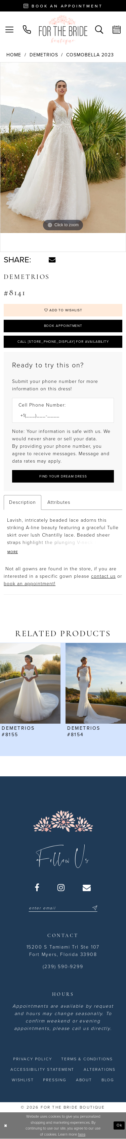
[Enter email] (63, 908)
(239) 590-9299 (63, 966)
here (81, 1134)
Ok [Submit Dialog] (119, 1125)
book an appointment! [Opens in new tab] (29, 584)
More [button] (12, 552)
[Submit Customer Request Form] (63, 476)
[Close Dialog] (5, 1125)
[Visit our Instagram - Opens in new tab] (61, 887)
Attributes (58, 502)
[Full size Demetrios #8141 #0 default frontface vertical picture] (63, 147)
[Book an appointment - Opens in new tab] (63, 5)
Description (22, 502)
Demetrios (44, 55)
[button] (9, 30)
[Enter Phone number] (59, 415)
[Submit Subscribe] (93, 908)
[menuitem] (9, 30)
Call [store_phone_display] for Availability (63, 342)
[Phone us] (27, 30)
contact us (103, 576)
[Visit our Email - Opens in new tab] (87, 887)
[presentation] (30, 683)
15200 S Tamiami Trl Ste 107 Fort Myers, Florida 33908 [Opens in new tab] (63, 950)
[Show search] (99, 30)
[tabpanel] (63, 147)
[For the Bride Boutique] (63, 30)
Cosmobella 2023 (90, 55)
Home (13, 55)
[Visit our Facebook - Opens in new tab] (37, 887)
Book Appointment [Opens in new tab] (63, 326)
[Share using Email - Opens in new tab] (52, 259)
